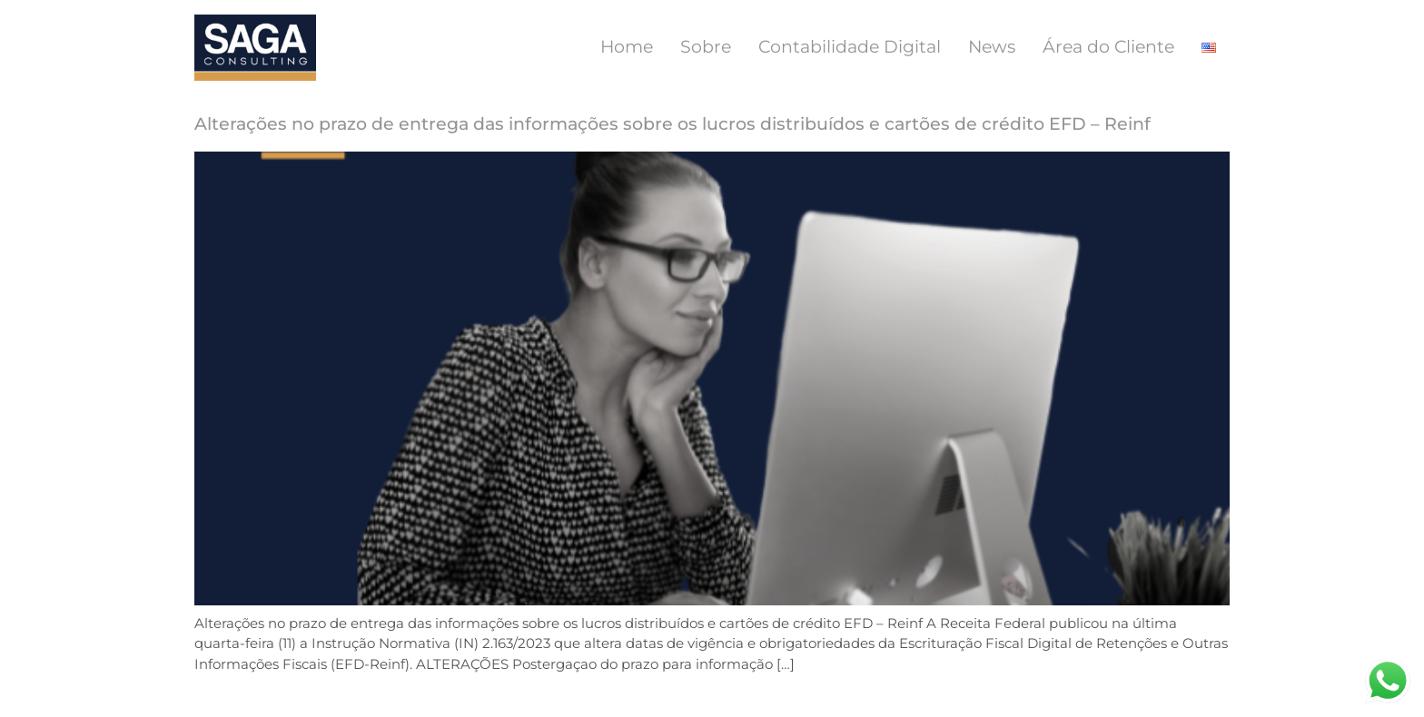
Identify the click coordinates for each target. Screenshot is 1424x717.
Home (626, 46)
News (991, 46)
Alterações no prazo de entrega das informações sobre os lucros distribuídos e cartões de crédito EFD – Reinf (672, 123)
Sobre (705, 46)
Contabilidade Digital (849, 46)
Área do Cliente (1108, 46)
